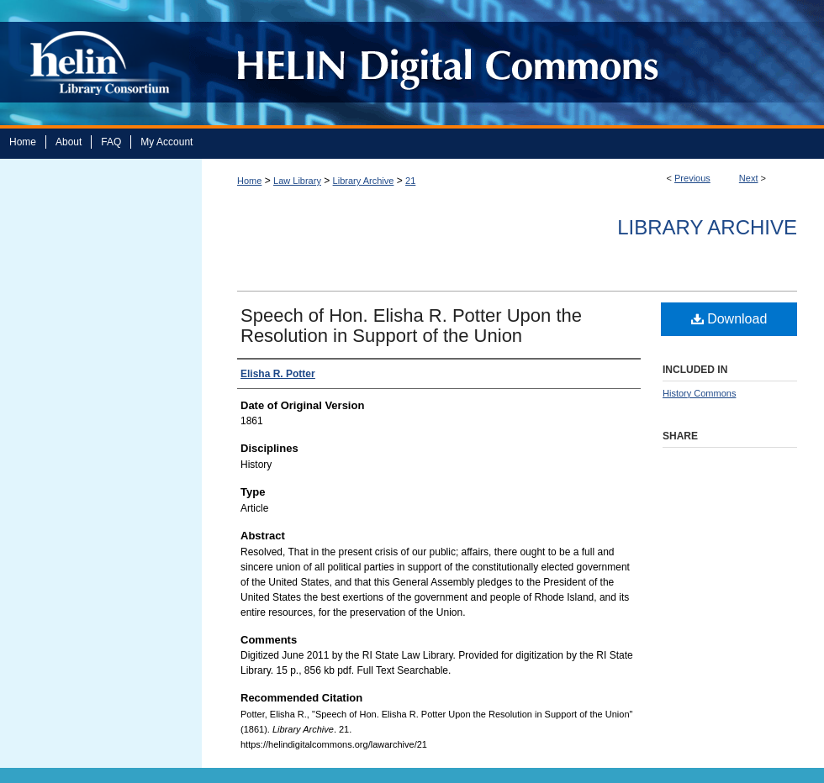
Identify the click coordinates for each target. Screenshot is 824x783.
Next (748, 178)
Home (249, 181)
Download (729, 319)
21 (410, 181)
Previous (692, 178)
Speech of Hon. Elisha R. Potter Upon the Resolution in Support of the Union (411, 325)
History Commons (699, 393)
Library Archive (363, 181)
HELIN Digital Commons (506, 62)
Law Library (297, 181)
